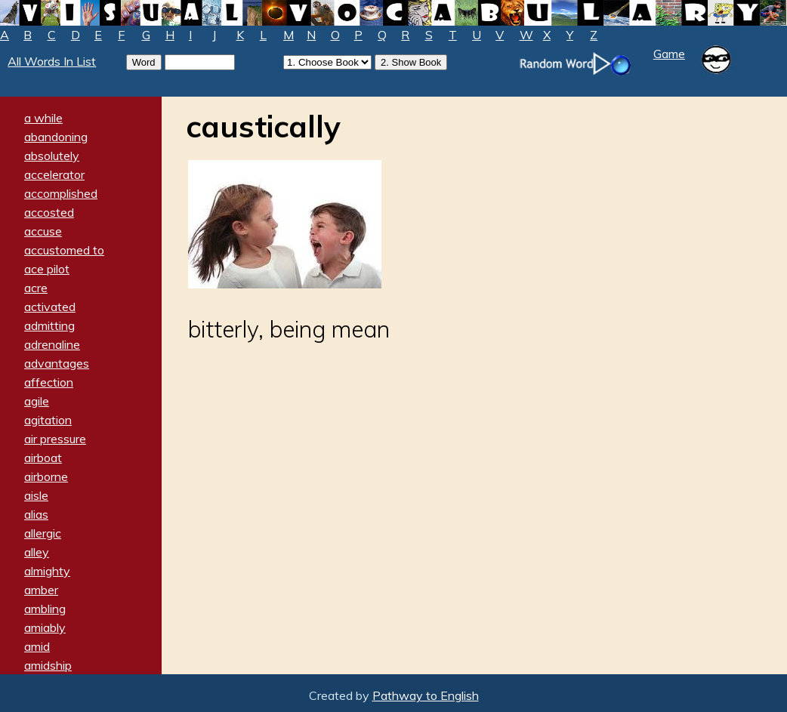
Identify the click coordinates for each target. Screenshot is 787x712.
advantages (56, 363)
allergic (42, 533)
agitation (48, 419)
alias (36, 514)
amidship (48, 665)
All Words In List (52, 61)
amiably (45, 627)
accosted (49, 212)
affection (48, 382)
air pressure (55, 438)
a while (43, 117)
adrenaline (52, 344)
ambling (45, 608)
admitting (49, 325)
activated (50, 306)
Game (669, 53)
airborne (46, 476)
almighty (47, 570)
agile (36, 400)
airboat (43, 457)
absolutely (51, 155)
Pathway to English (425, 695)
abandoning (56, 136)
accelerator (54, 174)
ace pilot (46, 268)
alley (36, 551)
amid (37, 646)
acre (36, 287)
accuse (43, 231)
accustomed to (64, 249)
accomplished (60, 193)
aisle (36, 495)
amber (41, 589)
